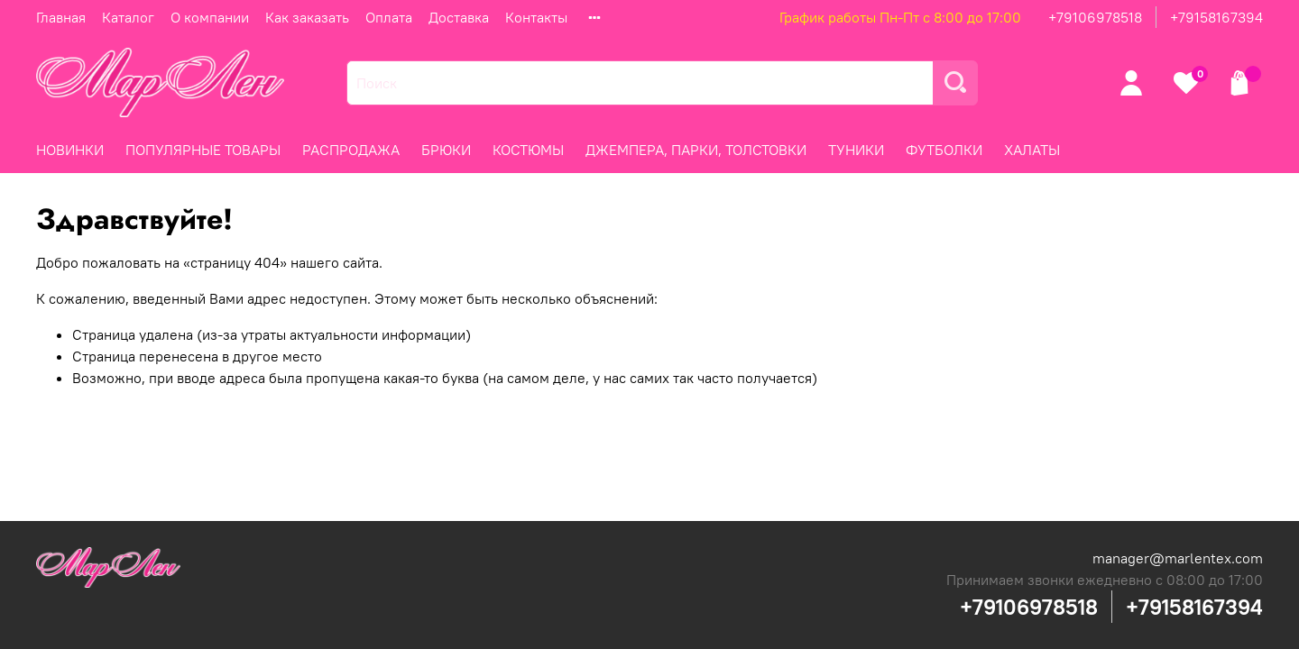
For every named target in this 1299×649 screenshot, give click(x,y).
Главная (61, 17)
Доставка (458, 17)
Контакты (536, 17)
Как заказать (307, 17)
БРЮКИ (446, 150)
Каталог (128, 17)
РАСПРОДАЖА (351, 150)
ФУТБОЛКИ (944, 150)
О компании (209, 17)
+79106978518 (1095, 17)
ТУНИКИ (856, 150)
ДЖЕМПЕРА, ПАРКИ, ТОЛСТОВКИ (695, 150)
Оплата (388, 17)
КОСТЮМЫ (528, 150)
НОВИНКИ (70, 150)
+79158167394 (1216, 17)
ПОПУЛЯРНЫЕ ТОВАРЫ (203, 150)
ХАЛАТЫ (1032, 150)
